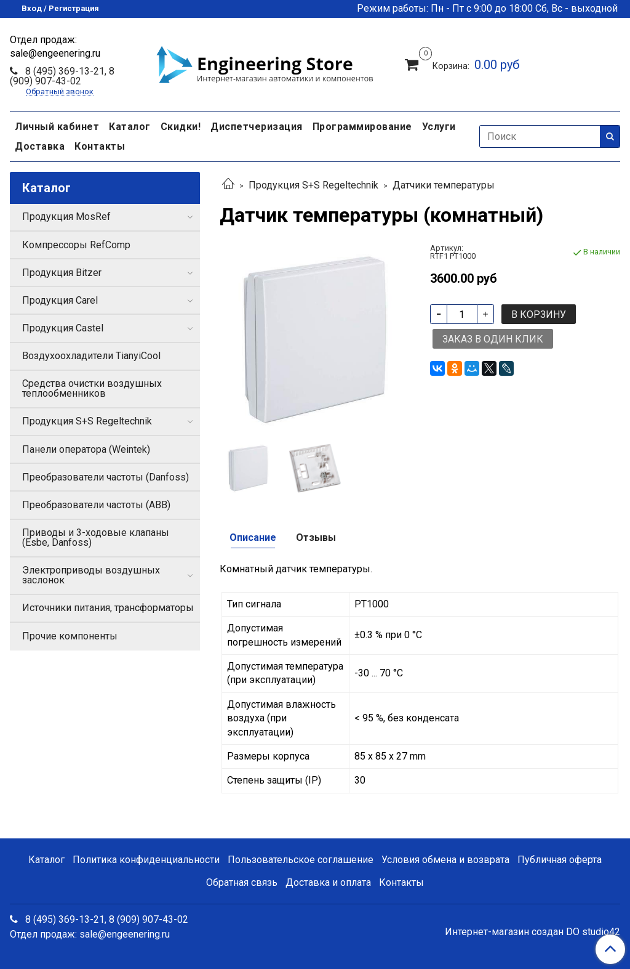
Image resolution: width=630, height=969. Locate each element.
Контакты (99, 146)
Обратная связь (241, 882)
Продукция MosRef (66, 216)
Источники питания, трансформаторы (108, 608)
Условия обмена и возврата (445, 860)
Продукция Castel (62, 328)
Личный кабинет (57, 126)
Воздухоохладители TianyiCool (91, 356)
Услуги (439, 126)
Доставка (40, 146)
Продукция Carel (60, 300)
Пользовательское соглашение (300, 860)
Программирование (362, 126)
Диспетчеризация (256, 126)
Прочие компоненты (70, 636)
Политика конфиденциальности (146, 860)
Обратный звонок (60, 92)
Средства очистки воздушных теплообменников (92, 388)
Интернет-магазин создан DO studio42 (532, 932)
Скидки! (181, 126)
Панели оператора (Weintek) (86, 449)
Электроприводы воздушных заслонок (91, 575)
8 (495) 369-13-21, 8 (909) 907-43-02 (62, 76)
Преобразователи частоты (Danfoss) (105, 477)
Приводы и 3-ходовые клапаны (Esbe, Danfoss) (95, 537)
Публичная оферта (559, 860)
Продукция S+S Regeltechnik (313, 185)
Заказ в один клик (492, 339)
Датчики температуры (444, 185)
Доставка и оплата (328, 882)
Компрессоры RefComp (76, 245)
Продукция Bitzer (62, 272)
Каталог (130, 126)
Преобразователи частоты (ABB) (96, 505)
